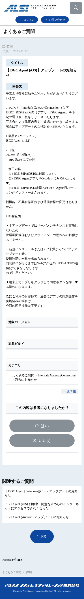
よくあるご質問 (11, 572)
